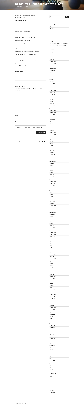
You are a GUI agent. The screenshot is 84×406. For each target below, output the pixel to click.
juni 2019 (51, 218)
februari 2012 (52, 336)
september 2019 (53, 212)
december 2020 (53, 181)
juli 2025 (51, 72)
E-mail (17, 115)
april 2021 (51, 172)
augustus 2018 (52, 241)
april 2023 (51, 123)
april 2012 (51, 331)
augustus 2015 (52, 278)
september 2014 (53, 298)
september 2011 (53, 343)
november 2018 (53, 234)
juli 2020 (51, 190)
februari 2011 (52, 358)
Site (16, 121)
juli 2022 (51, 141)
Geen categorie (52, 378)
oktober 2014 (52, 296)
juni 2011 (51, 349)
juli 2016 (51, 263)
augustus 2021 (52, 163)
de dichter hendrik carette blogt (39, 4)
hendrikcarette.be (30, 15)
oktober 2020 (52, 185)
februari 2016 (52, 272)
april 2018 (51, 249)
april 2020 (51, 196)
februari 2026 (52, 57)
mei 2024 (51, 101)
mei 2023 (51, 121)
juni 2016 (51, 265)
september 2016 (53, 261)
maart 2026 (52, 54)
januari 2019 (52, 229)
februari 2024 (52, 105)
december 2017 (53, 258)
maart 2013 (52, 320)
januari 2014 (52, 305)
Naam (17, 109)
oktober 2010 (52, 360)
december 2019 (53, 205)
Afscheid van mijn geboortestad (55, 32)
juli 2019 (51, 216)
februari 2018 (52, 254)
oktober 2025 (52, 65)
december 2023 (53, 110)
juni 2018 (51, 245)
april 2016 (51, 267)
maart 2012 (52, 334)
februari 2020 (52, 201)
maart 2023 (52, 125)
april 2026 (51, 52)
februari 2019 (52, 227)
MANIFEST (52, 28)
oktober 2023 (52, 114)
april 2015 (51, 285)
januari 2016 (52, 274)
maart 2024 (52, 103)
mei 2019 (51, 221)
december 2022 (53, 132)
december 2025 (53, 61)
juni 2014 (51, 300)
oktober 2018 (52, 236)
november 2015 (53, 276)
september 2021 (53, 161)
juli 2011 (51, 347)
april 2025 (51, 79)
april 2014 (51, 303)
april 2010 (51, 369)
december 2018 (53, 232)
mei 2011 (51, 351)
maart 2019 (52, 225)
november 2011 (52, 340)
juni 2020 (51, 192)
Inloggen (51, 385)
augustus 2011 (52, 345)
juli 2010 (51, 362)
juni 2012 (51, 329)
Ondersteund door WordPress (20, 403)
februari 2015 (52, 289)
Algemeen (51, 376)
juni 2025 (51, 74)
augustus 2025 (52, 70)
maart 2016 (52, 269)
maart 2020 (52, 198)
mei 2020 (51, 194)
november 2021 (53, 156)
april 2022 (51, 147)
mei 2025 (51, 77)
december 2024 (53, 88)
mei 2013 (51, 318)
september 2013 (53, 312)
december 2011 (52, 338)
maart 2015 (52, 287)
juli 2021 (51, 165)
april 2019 (51, 223)
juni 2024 (51, 99)
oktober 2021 (52, 159)
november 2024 (53, 90)
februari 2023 (52, 128)
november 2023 (53, 112)
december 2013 (53, 307)
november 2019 (53, 207)
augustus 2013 (52, 314)
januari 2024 (52, 108)
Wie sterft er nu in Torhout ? (62, 43)
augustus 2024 (52, 97)
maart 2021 (52, 174)
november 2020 (53, 183)
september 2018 (53, 238)
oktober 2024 (52, 92)
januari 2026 (52, 59)
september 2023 (53, 116)
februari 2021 (52, 176)
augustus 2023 (52, 119)
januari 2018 (52, 256)
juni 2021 (51, 167)
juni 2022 (51, 143)
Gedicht (51, 26)
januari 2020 (52, 203)
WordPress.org (52, 392)
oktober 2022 (52, 136)
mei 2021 (51, 170)
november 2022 (53, 134)
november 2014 (53, 294)
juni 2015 (51, 280)
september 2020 (53, 187)
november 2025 (53, 63)
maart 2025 (52, 81)
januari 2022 (52, 152)
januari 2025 (52, 85)
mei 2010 (51, 367)
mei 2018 (51, 247)
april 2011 (51, 354)
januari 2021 (52, 178)
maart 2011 (52, 356)
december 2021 (53, 154)
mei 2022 (51, 145)
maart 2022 (52, 150)
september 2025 (53, 68)
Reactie (17, 93)
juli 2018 (51, 243)
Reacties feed (52, 390)
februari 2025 (52, 83)
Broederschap (52, 24)
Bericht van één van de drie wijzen (56, 30)
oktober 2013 (52, 309)
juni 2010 (51, 365)
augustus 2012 (52, 327)
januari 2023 (52, 130)
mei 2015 (51, 283)
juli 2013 (51, 316)
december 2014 (53, 292)
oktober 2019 (52, 210)
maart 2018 (52, 252)
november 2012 (53, 325)
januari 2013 (52, 323)
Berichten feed (52, 388)
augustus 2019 (52, 214)
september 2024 (53, 94)
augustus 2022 (52, 139)
